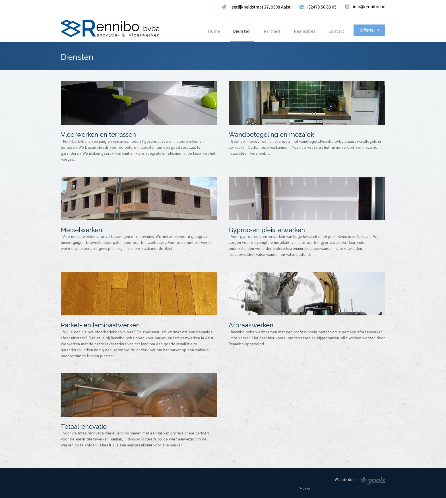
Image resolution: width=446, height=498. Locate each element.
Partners (272, 31)
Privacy (304, 489)
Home (214, 31)
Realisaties (304, 31)
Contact (336, 31)
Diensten (242, 31)
